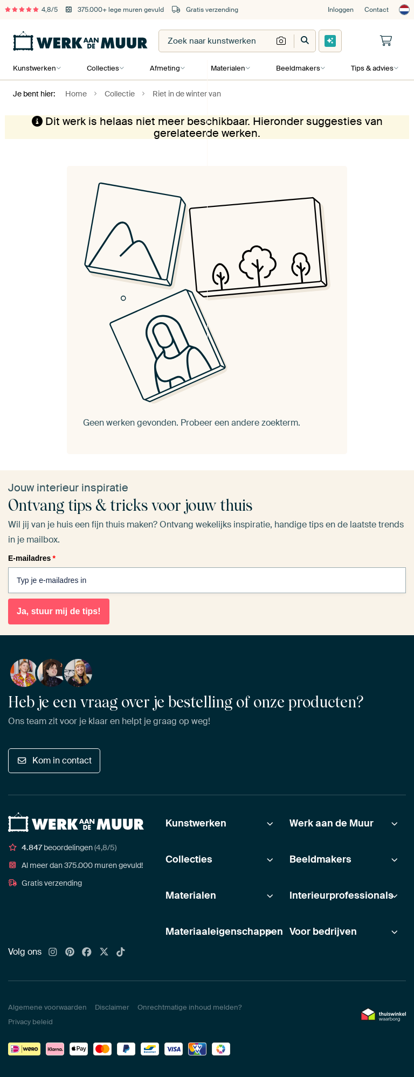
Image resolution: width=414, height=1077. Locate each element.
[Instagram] (53, 952)
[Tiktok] (121, 952)
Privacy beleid (30, 1021)
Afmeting (164, 68)
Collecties (102, 68)
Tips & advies (369, 68)
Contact (376, 9)
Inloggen (341, 9)
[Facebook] (87, 952)
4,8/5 (31, 9)
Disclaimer (112, 1007)
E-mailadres (32, 558)
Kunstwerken (34, 68)
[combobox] (215, 41)
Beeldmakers (296, 68)
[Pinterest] (70, 952)
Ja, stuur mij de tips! (59, 611)
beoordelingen (62, 847)
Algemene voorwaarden (47, 1007)
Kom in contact (54, 760)
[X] (104, 952)
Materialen (226, 68)
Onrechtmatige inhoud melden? (189, 1007)
